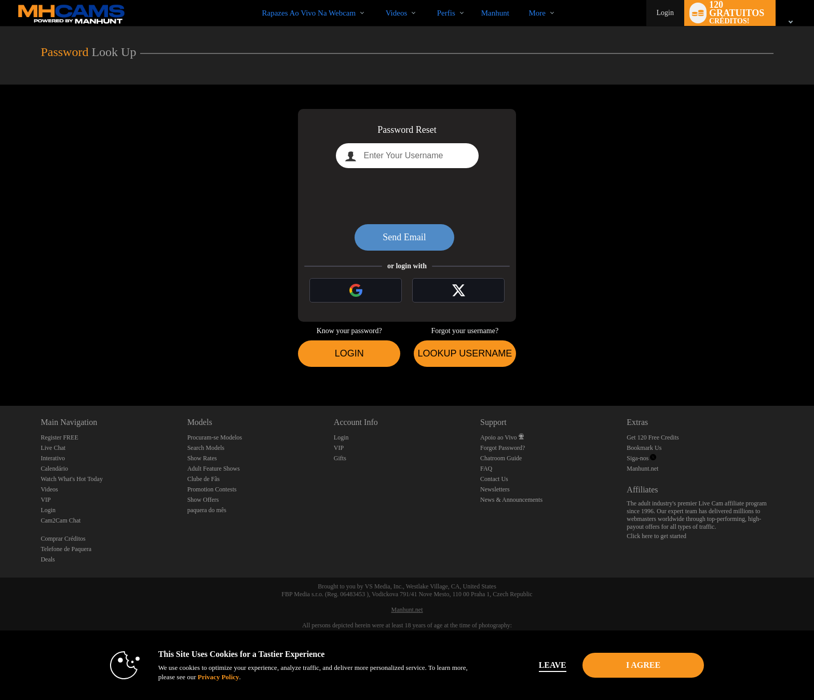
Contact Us (494, 479)
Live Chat (52, 447)
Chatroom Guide (501, 458)
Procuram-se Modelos (214, 437)
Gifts (340, 458)
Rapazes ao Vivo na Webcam (309, 13)
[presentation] (407, 196)
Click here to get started (656, 536)
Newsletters (495, 489)
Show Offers (203, 499)
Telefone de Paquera (65, 549)
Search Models (206, 447)
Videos (397, 13)
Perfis (446, 13)
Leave (552, 665)
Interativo (52, 458)
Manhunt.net (642, 468)
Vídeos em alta (376, 0)
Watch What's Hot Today (71, 479)
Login (665, 13)
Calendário (54, 468)
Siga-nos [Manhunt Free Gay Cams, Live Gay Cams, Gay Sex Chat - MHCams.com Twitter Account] (641, 458)
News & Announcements (511, 499)
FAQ (486, 468)
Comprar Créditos (62, 538)
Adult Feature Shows (213, 468)
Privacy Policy (218, 677)
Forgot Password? (502, 447)
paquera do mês (206, 510)
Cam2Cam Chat (60, 520)
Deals (47, 559)
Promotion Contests (212, 489)
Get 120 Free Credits (653, 437)
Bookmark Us (644, 447)
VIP (45, 499)
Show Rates (202, 458)
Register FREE (59, 437)
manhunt (495, 13)
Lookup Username (464, 353)
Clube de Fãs (203, 479)
